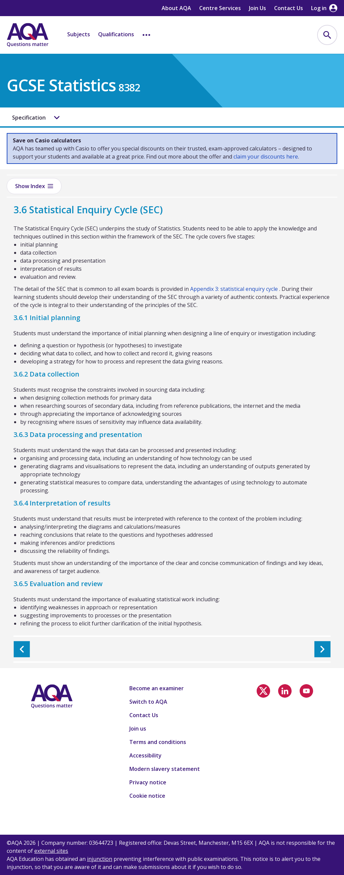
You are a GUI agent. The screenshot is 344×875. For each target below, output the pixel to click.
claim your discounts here (265, 156)
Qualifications (116, 34)
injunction (99, 859)
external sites (51, 851)
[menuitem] (327, 35)
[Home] (27, 35)
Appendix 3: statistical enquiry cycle (234, 289)
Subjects (78, 34)
